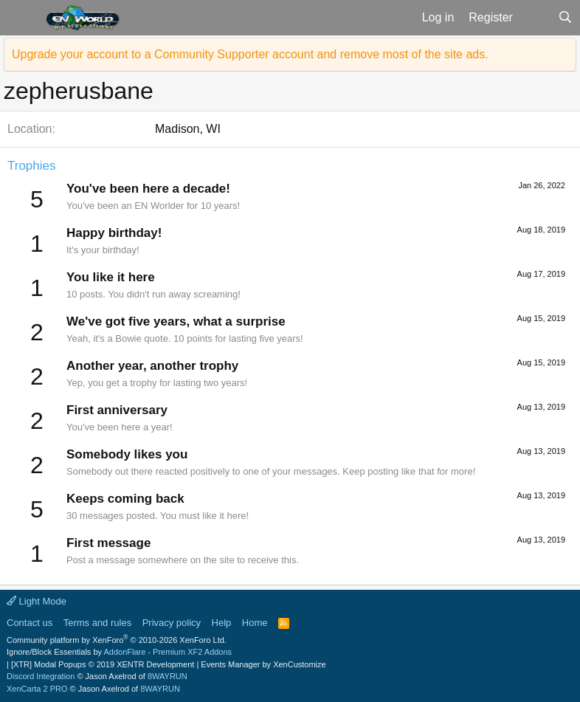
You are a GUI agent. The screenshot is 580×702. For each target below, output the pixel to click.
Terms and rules (97, 622)
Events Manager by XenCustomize (263, 664)
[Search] (565, 17)
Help (222, 622)
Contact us (29, 622)
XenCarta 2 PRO (37, 688)
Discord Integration (41, 676)
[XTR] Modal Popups (102, 664)
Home (255, 622)
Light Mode (36, 601)
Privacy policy (171, 622)
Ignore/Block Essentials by (119, 651)
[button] (21, 17)
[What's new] (535, 17)
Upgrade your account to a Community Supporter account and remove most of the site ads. (250, 54)
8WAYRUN (167, 676)
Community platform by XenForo (117, 640)
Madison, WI (188, 129)
